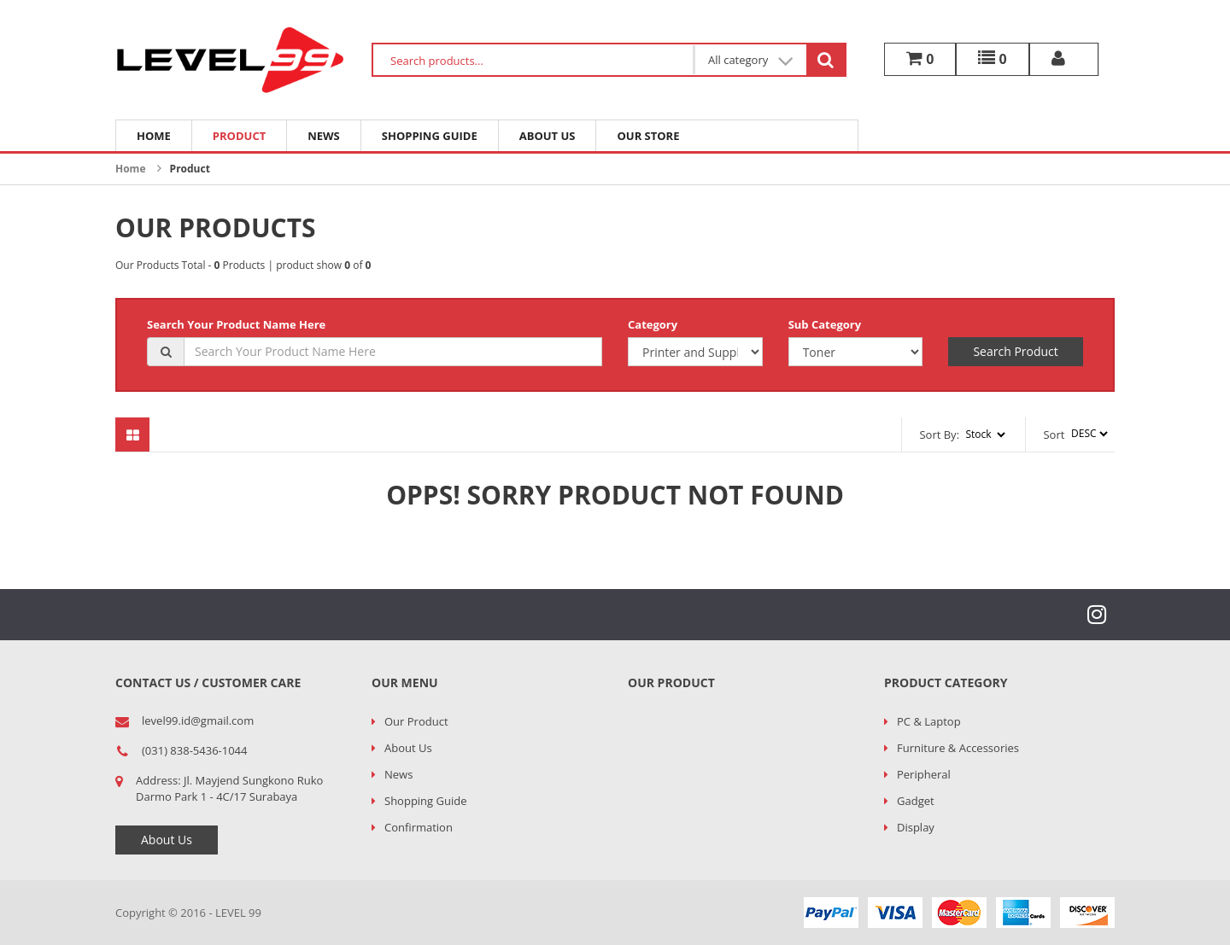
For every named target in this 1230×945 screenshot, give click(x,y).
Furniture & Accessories (958, 747)
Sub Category (824, 324)
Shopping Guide (429, 135)
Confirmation (418, 827)
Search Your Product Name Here (236, 324)
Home (154, 135)
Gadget (915, 800)
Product (239, 135)
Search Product (1015, 351)
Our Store (648, 135)
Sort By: (939, 434)
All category (751, 60)
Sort (1053, 434)
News (324, 135)
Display (915, 827)
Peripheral (924, 774)
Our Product (416, 721)
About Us (547, 135)
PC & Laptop (929, 721)
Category (652, 324)
